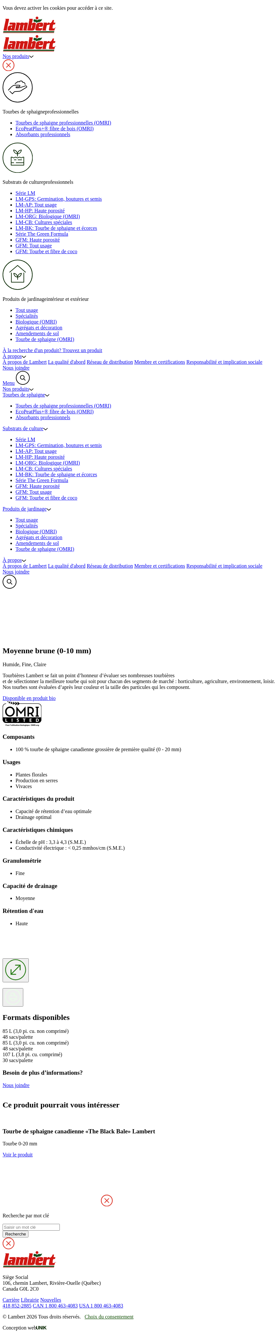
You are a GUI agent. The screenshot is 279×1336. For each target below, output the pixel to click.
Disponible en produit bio (29, 698)
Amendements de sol (37, 333)
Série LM (25, 193)
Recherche (15, 1234)
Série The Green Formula (42, 234)
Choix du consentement (109, 1316)
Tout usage (27, 310)
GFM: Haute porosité (38, 239)
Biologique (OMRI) (36, 322)
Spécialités (27, 316)
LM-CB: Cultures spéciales (44, 222)
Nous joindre (16, 368)
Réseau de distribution (110, 362)
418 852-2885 (17, 1305)
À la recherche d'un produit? (52, 350)
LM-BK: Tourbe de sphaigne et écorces (56, 228)
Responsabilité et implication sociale (225, 362)
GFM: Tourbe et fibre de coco (46, 251)
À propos (14, 356)
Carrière (11, 1300)
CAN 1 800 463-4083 (55, 1305)
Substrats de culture (25, 428)
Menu (9, 383)
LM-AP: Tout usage (36, 204)
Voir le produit (18, 1154)
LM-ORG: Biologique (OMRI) (48, 216)
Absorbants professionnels (43, 134)
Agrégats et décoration (39, 327)
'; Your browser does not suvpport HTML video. (51, 1182)
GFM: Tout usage (34, 245)
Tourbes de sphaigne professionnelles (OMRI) (63, 122)
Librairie (30, 1300)
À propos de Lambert (25, 362)
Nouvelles (50, 1300)
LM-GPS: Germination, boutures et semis (59, 199)
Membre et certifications (159, 362)
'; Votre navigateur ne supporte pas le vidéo (51, 614)
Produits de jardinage (27, 509)
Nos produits (18, 56)
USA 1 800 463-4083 (101, 1305)
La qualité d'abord (66, 362)
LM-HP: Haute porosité (40, 210)
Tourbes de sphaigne (26, 394)
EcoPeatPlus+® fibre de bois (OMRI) (55, 128)
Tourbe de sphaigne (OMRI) (45, 339)
